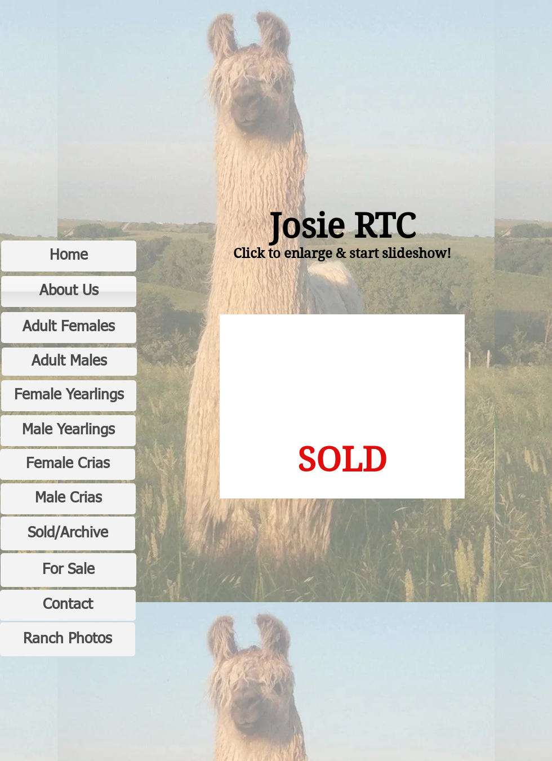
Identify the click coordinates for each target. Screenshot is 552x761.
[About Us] (68, 291)
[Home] (68, 256)
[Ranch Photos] (67, 639)
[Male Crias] (68, 498)
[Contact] (68, 605)
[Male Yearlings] (68, 430)
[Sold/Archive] (68, 533)
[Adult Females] (68, 327)
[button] (342, 406)
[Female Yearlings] (68, 395)
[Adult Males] (69, 362)
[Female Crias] (67, 464)
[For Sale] (68, 570)
